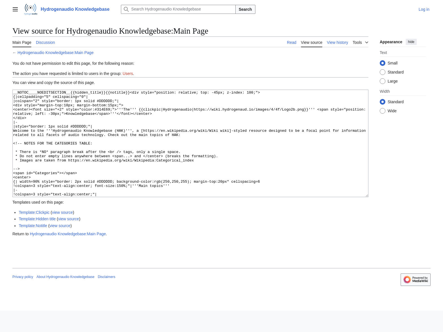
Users (128, 73)
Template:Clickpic (34, 233)
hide (411, 42)
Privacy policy (22, 298)
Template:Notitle (33, 247)
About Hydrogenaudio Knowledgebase (65, 298)
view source (62, 233)
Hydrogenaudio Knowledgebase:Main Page (56, 52)
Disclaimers (106, 298)
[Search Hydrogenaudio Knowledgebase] (178, 9)
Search (245, 9)
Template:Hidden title (37, 240)
